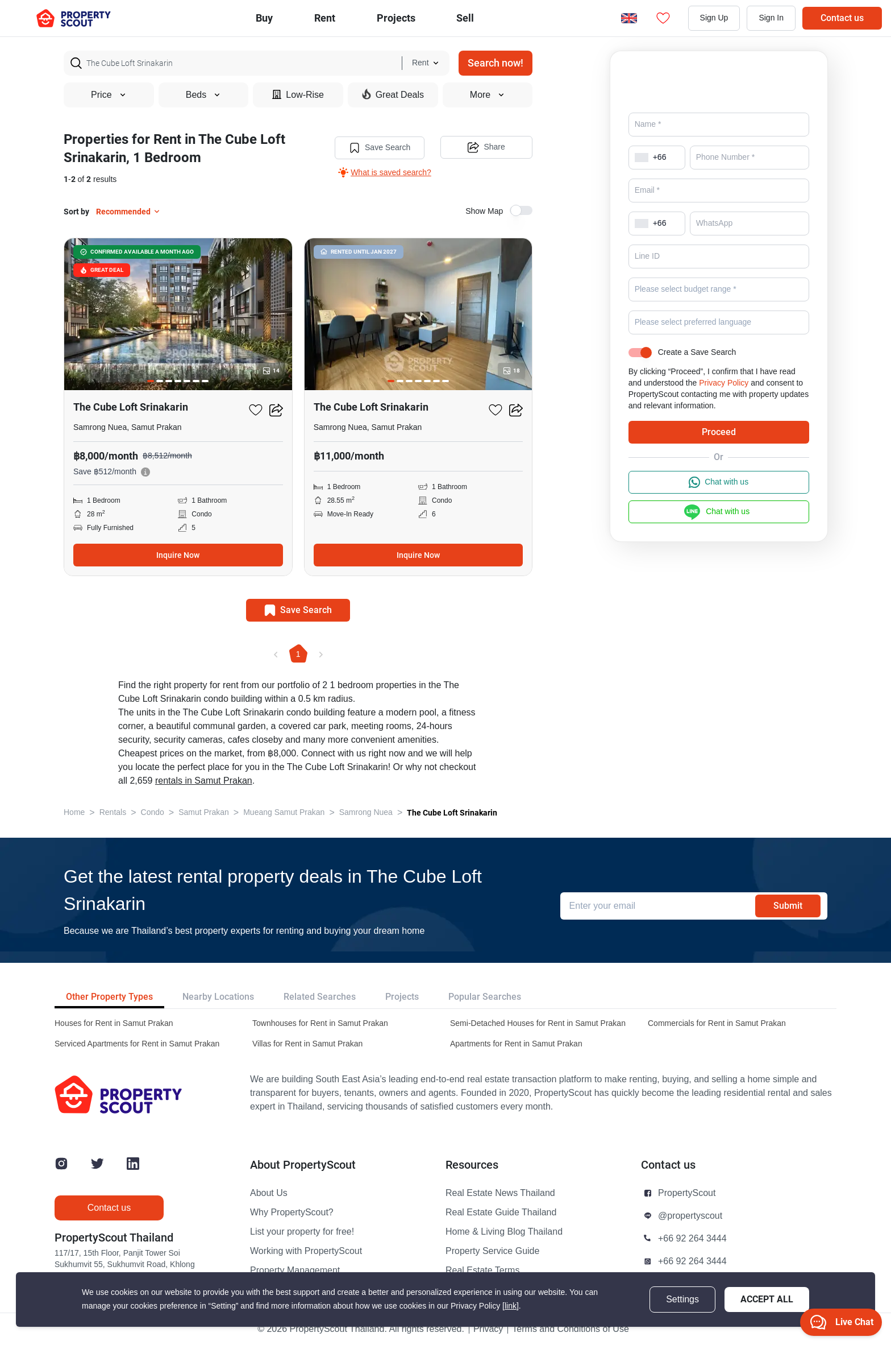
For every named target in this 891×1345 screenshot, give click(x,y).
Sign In (771, 18)
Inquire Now (177, 555)
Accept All (766, 1299)
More (487, 95)
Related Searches (320, 996)
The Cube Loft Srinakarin (452, 812)
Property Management (295, 1270)
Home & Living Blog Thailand (504, 1232)
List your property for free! (302, 1232)
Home (74, 812)
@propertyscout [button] (690, 1216)
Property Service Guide (492, 1251)
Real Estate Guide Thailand (501, 1212)
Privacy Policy (723, 399)
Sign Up (714, 18)
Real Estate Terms (482, 1270)
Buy (264, 18)
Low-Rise (298, 95)
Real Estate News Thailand (500, 1193)
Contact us (842, 18)
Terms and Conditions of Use (570, 1329)
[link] (510, 1306)
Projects (402, 996)
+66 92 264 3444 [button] (692, 1238)
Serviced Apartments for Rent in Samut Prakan (137, 1044)
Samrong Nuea (366, 812)
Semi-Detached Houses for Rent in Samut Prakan (538, 1023)
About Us (269, 1193)
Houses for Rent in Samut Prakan (114, 1023)
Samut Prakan (203, 812)
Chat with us (718, 498)
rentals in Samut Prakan (203, 781)
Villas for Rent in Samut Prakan (307, 1044)
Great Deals (393, 94)
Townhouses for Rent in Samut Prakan (320, 1023)
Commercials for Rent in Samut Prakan (717, 1023)
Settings (682, 1299)
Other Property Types (109, 996)
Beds (203, 95)
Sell (465, 18)
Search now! (495, 63)
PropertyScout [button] (686, 1193)
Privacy (488, 1329)
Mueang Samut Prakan (283, 812)
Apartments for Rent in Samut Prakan (516, 1044)
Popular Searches (484, 996)
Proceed (719, 447)
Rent (324, 18)
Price (108, 95)
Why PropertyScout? (292, 1212)
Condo (152, 812)
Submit (787, 905)
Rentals (112, 812)
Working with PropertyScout (306, 1251)
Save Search (379, 148)
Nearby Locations (218, 996)
